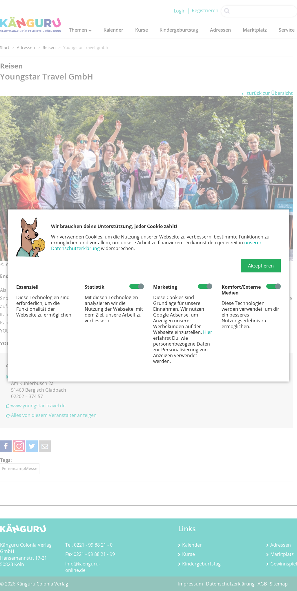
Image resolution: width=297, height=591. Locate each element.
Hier (207, 332)
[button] (261, 265)
